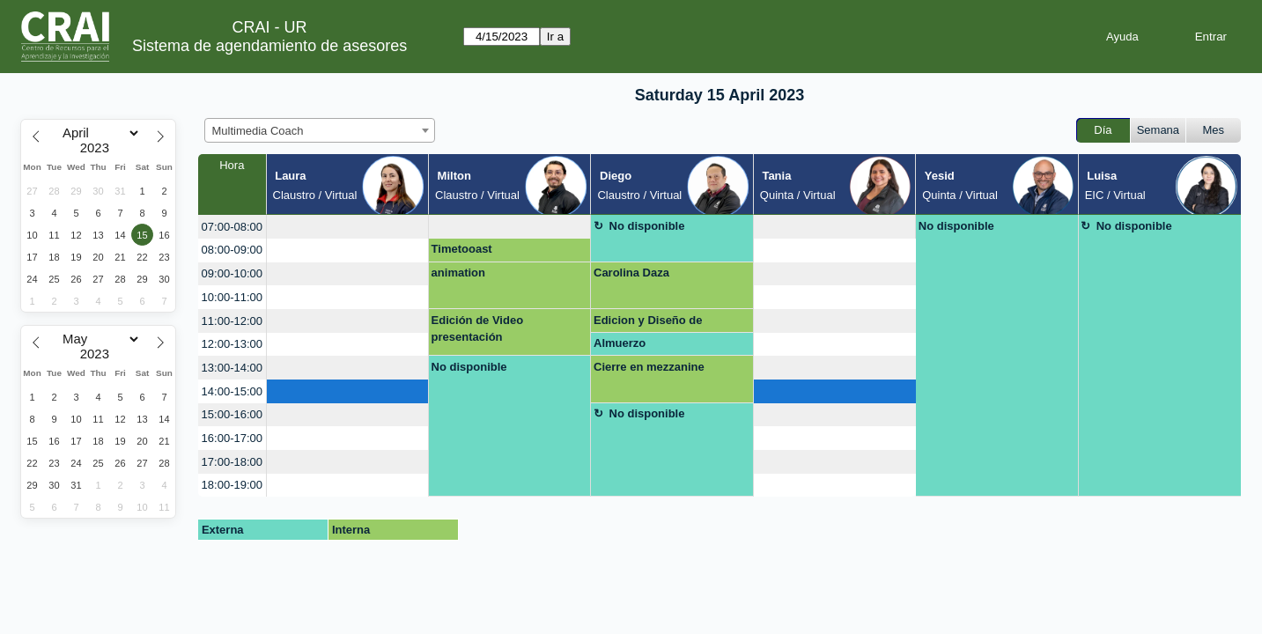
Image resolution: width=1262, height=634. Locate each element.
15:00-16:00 (232, 414)
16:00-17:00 (232, 438)
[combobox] (319, 130)
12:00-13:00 (232, 343)
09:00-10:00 (232, 273)
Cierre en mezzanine (649, 366)
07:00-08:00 (232, 226)
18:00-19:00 (232, 484)
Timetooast (462, 248)
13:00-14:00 (232, 367)
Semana (1158, 129)
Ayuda (1122, 36)
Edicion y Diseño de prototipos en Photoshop (662, 323)
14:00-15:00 (232, 391)
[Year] (99, 148)
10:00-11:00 (232, 297)
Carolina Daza (631, 272)
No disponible (647, 225)
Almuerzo (620, 343)
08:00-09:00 (232, 249)
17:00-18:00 (232, 461)
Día (1102, 129)
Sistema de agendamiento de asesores (269, 46)
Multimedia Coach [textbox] (258, 130)
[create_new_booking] (347, 227)
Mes (1214, 129)
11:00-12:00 (232, 321)
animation (458, 272)
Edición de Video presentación (478, 328)
